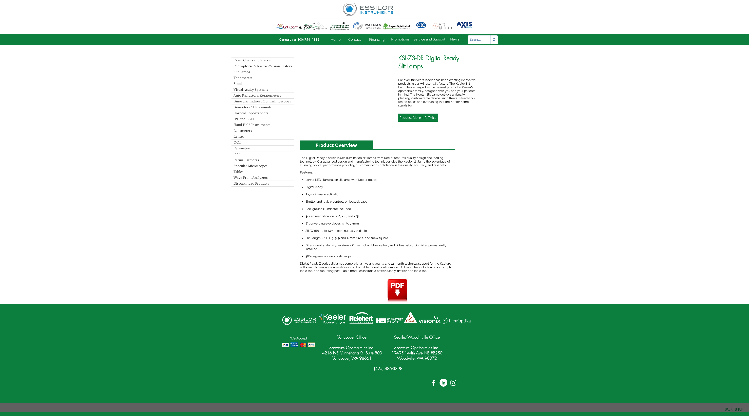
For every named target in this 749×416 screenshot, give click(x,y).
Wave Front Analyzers (250, 178)
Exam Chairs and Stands (252, 60)
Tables (238, 172)
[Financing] (377, 40)
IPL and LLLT (244, 119)
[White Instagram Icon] (453, 383)
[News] (455, 39)
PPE (236, 154)
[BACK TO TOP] (734, 409)
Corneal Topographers (250, 113)
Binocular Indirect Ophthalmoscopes (262, 101)
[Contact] (354, 40)
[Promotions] (400, 39)
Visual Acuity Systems (250, 89)
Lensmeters (242, 131)
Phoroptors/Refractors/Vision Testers (262, 66)
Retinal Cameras (246, 160)
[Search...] (476, 39)
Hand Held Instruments (251, 125)
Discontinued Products (251, 183)
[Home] (336, 40)
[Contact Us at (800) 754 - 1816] (299, 40)
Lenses (238, 136)
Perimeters (242, 148)
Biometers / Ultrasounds (252, 107)
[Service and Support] (429, 39)
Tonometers (242, 78)
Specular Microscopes (250, 166)
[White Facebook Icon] (433, 383)
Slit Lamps (241, 72)
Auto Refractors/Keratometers (257, 95)
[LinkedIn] (443, 383)
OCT (237, 142)
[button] (346, 92)
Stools (238, 84)
